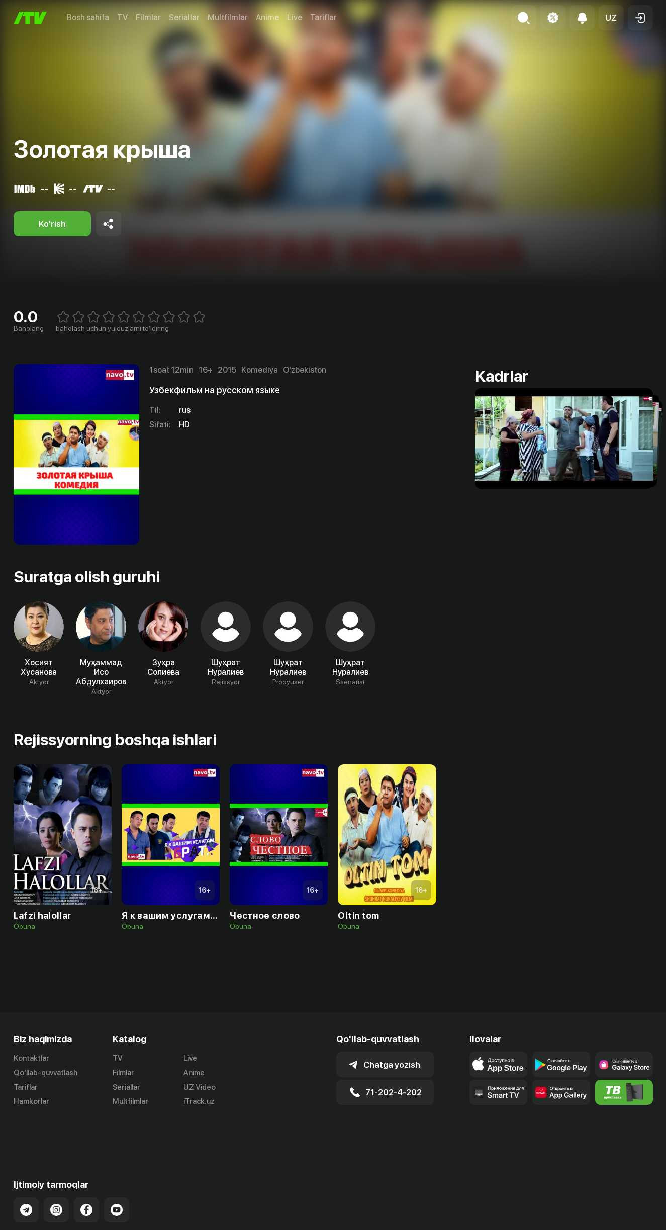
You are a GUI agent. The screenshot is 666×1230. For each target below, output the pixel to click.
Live (294, 17)
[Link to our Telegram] (26, 1174)
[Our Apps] (498, 1092)
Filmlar (148, 17)
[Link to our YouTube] (116, 1174)
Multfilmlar (228, 17)
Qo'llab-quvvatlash (45, 1072)
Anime (267, 17)
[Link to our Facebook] (86, 1174)
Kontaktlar (31, 1058)
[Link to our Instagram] (56, 1174)
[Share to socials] (108, 223)
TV (122, 17)
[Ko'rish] (52, 223)
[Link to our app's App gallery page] (561, 1092)
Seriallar (184, 17)
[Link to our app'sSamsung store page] (624, 1064)
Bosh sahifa (88, 17)
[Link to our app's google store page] (561, 1064)
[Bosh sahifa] (30, 18)
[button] (611, 17)
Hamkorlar (31, 1101)
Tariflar (323, 17)
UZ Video (199, 1087)
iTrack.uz (199, 1101)
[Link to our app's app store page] (498, 1064)
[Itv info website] (624, 1092)
